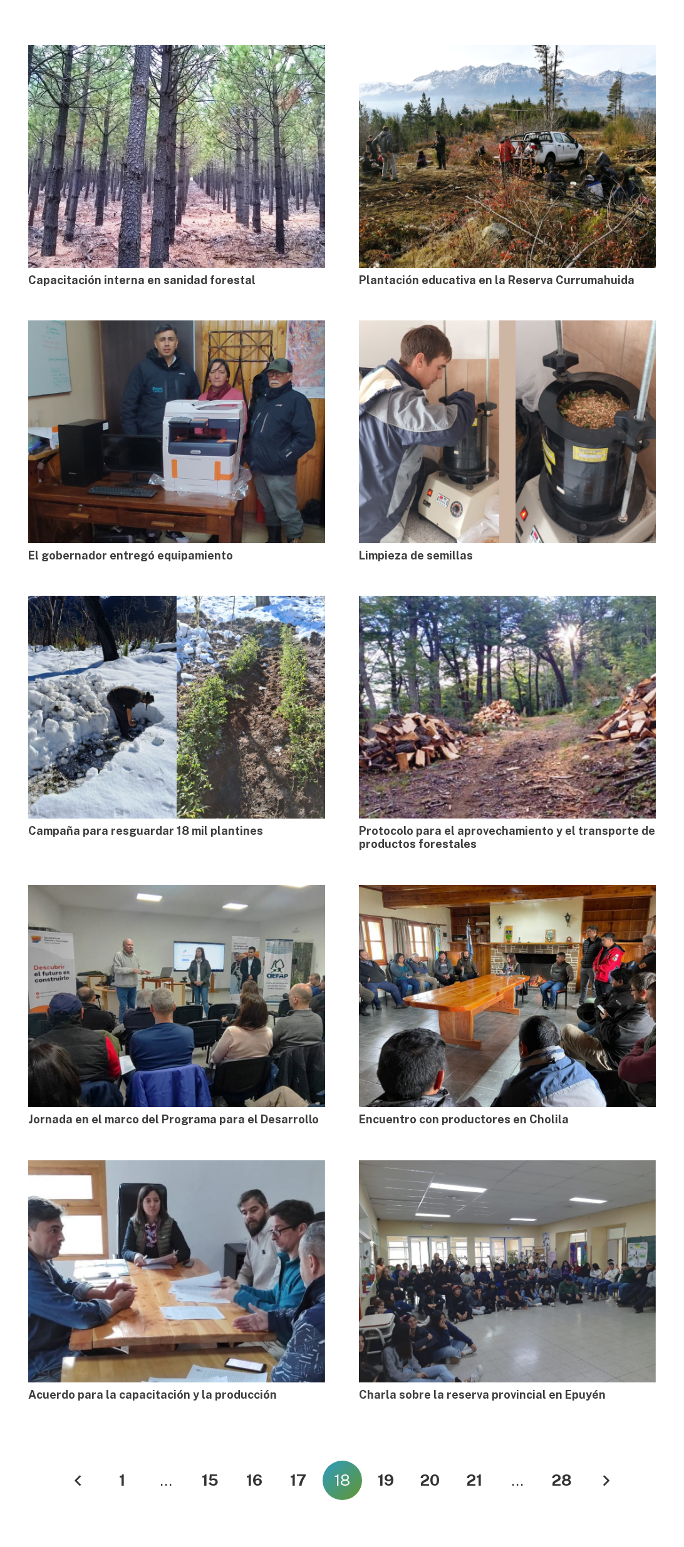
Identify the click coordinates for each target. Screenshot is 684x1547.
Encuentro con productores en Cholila (464, 1119)
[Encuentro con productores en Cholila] (507, 996)
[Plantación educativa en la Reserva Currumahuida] (507, 156)
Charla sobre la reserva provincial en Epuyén (482, 1394)
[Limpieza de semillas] (507, 431)
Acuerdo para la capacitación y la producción (152, 1394)
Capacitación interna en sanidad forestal (142, 280)
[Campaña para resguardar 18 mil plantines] (176, 707)
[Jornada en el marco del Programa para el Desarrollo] (176, 996)
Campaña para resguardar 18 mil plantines (145, 830)
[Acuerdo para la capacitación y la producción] (176, 1271)
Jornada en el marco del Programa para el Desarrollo (173, 1119)
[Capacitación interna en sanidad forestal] (176, 156)
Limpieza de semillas (416, 555)
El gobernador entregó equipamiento (130, 555)
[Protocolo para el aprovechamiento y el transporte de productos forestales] (507, 707)
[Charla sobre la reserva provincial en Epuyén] (507, 1271)
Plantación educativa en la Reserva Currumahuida (497, 280)
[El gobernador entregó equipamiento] (176, 431)
